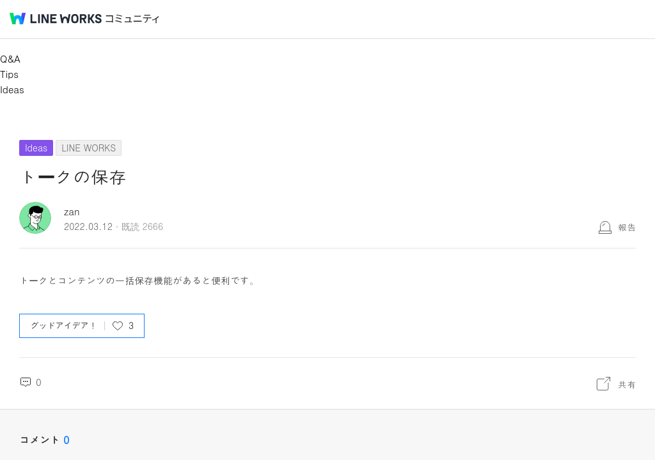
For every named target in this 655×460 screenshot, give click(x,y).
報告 (627, 226)
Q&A (10, 58)
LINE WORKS (88, 147)
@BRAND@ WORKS (56, 18)
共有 (627, 384)
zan (72, 211)
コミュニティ (132, 19)
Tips (9, 73)
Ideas (12, 89)
